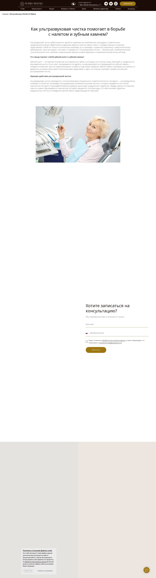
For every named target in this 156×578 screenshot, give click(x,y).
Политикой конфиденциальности (110, 343)
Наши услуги (36, 9)
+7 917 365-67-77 (84, 3)
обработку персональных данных (113, 340)
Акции (51, 9)
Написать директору (100, 9)
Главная (5, 14)
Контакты (131, 9)
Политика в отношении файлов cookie (37, 551)
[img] (116, 4)
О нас (23, 9)
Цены (84, 9)
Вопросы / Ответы (68, 9)
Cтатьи (118, 9)
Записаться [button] (127, 3)
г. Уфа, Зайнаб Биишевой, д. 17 (89, 5)
